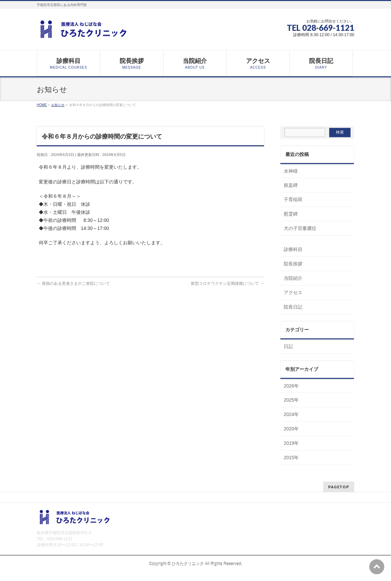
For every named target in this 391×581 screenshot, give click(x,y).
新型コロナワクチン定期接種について (227, 283)
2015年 (291, 457)
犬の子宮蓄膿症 (300, 228)
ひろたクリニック (188, 564)
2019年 (291, 443)
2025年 (291, 400)
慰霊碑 (291, 214)
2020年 (291, 428)
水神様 (291, 171)
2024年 (291, 414)
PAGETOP (338, 487)
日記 (288, 346)
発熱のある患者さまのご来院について (73, 283)
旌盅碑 (291, 185)
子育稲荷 (293, 199)
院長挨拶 (293, 263)
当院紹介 (293, 278)
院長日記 (293, 307)
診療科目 (293, 249)
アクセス (293, 292)
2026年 (291, 386)
